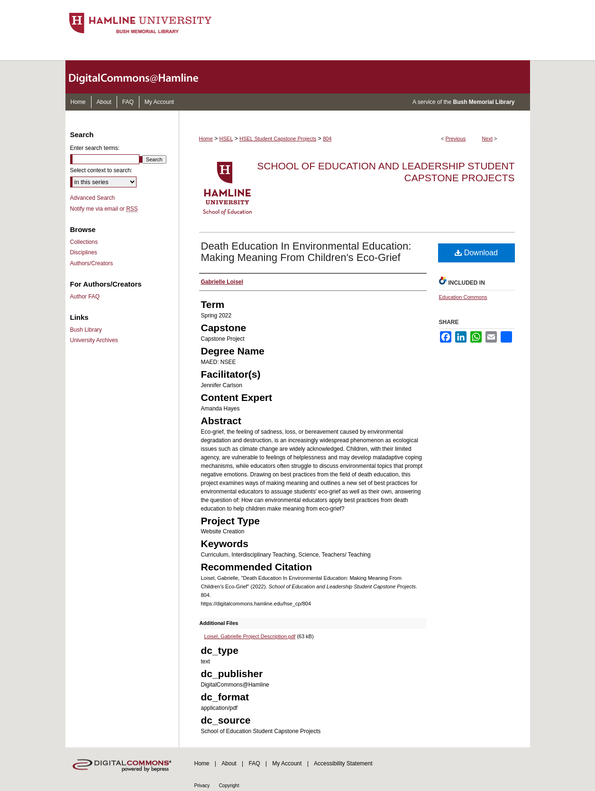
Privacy (202, 785)
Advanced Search (92, 198)
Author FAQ (85, 296)
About (228, 763)
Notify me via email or (104, 208)
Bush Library (86, 329)
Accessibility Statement (343, 763)
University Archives (94, 340)
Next (487, 138)
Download (476, 253)
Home (206, 138)
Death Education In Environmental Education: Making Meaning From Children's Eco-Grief (306, 251)
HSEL (226, 138)
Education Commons (463, 297)
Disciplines (83, 252)
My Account (287, 763)
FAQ (254, 763)
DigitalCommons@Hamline (141, 76)
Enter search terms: (95, 148)
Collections (84, 242)
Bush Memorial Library (483, 102)
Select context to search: (101, 170)
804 (327, 138)
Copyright (229, 785)
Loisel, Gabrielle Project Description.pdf (250, 636)
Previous (456, 138)
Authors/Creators (91, 263)
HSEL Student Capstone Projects (277, 138)
